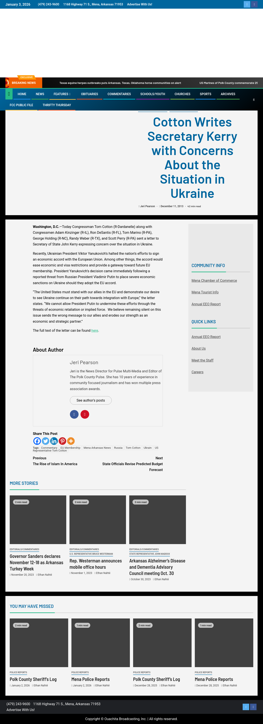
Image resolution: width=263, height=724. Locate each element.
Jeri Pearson (148, 206)
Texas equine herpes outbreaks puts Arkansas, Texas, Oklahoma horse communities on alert (114, 82)
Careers (197, 372)
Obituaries (89, 94)
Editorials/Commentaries (24, 549)
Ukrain (148, 447)
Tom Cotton (133, 447)
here (94, 330)
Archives (228, 94)
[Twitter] (45, 441)
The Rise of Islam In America (65, 460)
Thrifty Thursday (57, 105)
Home (22, 94)
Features (61, 94)
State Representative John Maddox (149, 554)
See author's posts (91, 400)
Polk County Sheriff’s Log (33, 679)
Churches (182, 94)
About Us (199, 348)
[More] (71, 441)
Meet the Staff (202, 360)
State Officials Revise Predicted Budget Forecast (130, 463)
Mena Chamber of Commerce (214, 281)
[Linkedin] (54, 441)
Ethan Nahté (45, 574)
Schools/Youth (152, 94)
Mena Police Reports (90, 679)
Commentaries (119, 94)
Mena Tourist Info (205, 292)
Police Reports (18, 672)
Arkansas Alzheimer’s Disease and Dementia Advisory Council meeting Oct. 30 (157, 567)
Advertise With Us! (139, 4)
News (40, 94)
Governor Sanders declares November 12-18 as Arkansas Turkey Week (36, 562)
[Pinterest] (62, 441)
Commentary (49, 447)
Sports (205, 94)
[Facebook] (37, 441)
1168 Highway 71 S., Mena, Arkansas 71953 (93, 4)
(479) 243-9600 (48, 4)
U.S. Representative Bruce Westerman (91, 554)
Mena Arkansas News (97, 447)
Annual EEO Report (206, 304)
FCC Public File (21, 105)
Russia (118, 447)
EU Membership (71, 447)
